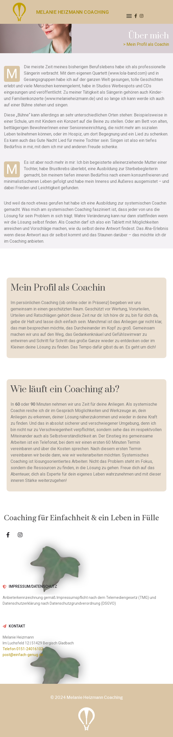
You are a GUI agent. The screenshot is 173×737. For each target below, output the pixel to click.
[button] (129, 16)
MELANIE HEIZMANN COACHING (72, 12)
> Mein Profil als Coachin (146, 44)
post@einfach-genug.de (23, 655)
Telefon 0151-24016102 (23, 649)
